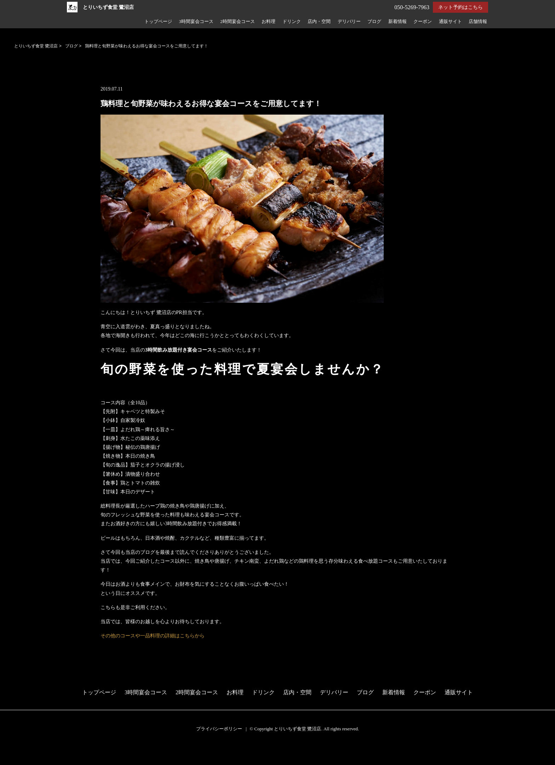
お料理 (268, 21)
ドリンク (291, 21)
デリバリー (349, 21)
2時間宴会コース (237, 21)
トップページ (158, 21)
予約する (12, 751)
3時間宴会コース (196, 21)
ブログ (374, 21)
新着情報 (397, 21)
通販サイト (450, 21)
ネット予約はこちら (460, 7)
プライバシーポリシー (219, 728)
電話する (12, 760)
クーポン (422, 21)
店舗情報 (478, 21)
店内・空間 (319, 21)
